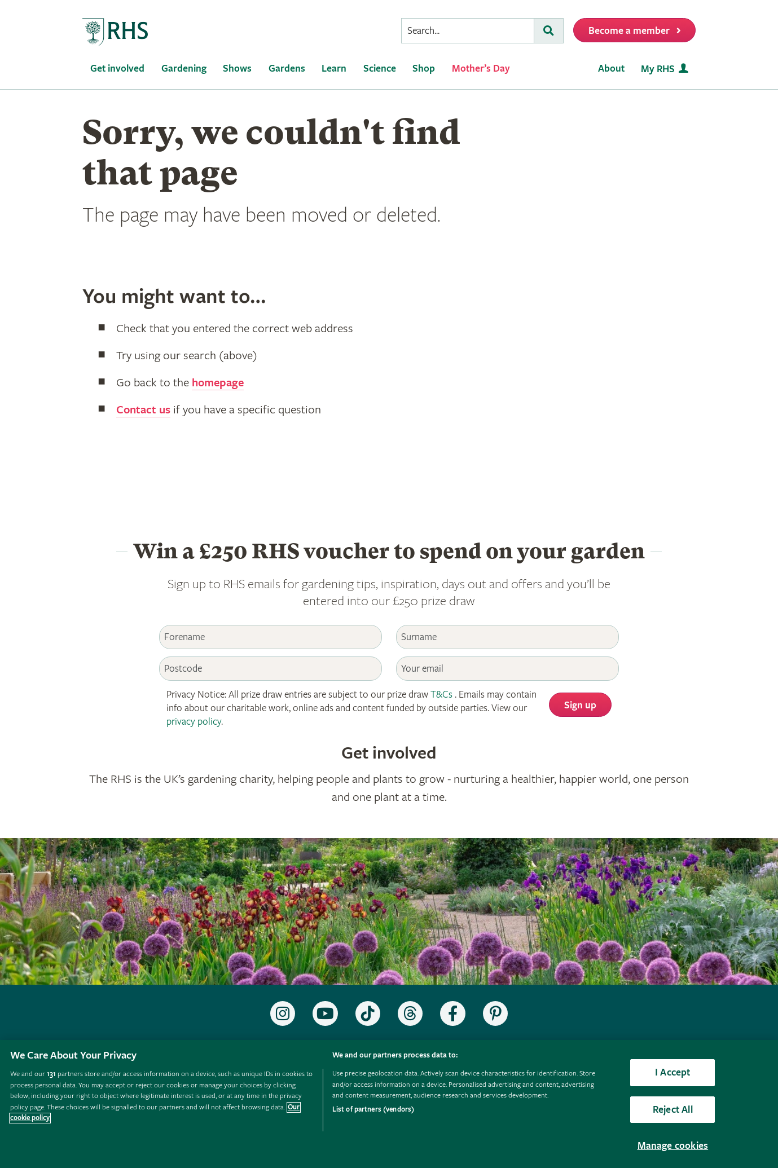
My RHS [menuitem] (658, 69)
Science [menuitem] (379, 68)
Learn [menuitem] (334, 68)
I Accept (672, 1072)
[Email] (507, 668)
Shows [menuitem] (237, 68)
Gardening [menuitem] (183, 68)
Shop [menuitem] (423, 68)
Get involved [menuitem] (117, 68)
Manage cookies (673, 1146)
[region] (389, 1104)
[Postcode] (270, 668)
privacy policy (193, 722)
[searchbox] (468, 31)
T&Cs (441, 694)
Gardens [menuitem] (287, 68)
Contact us (144, 410)
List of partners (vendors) (373, 1109)
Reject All (673, 1110)
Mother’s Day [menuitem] (481, 68)
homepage (219, 383)
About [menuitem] (611, 68)
